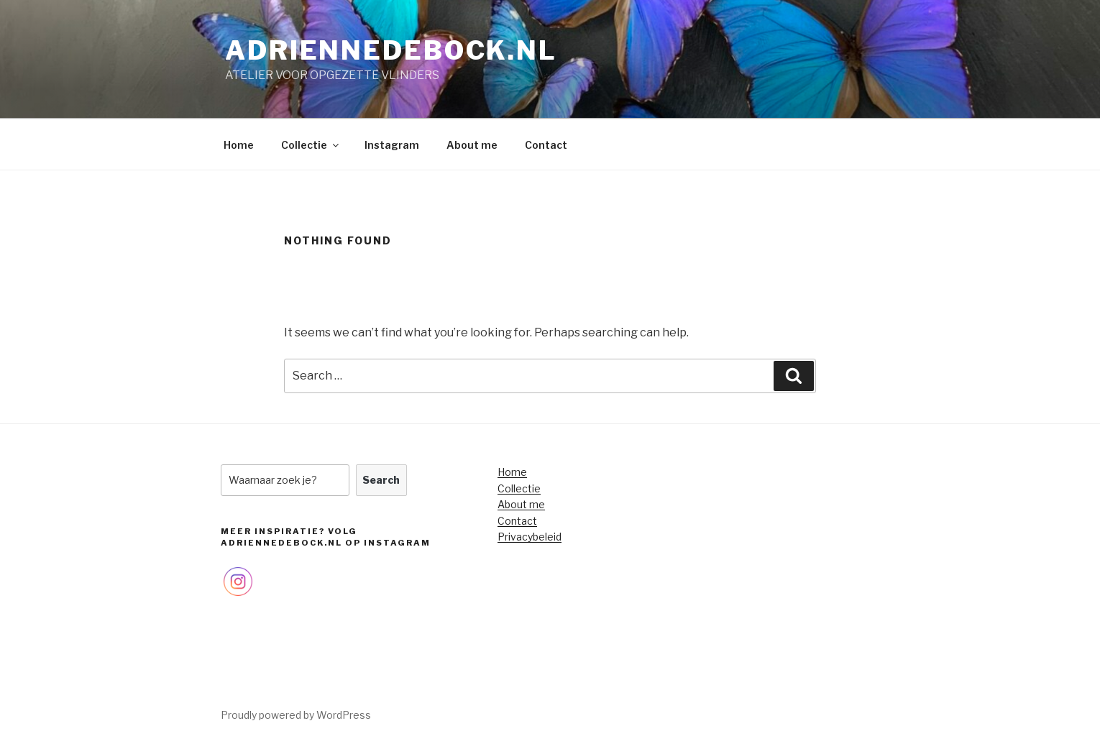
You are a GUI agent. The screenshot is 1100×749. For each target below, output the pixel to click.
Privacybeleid (530, 536)
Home (239, 145)
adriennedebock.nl (391, 50)
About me (472, 145)
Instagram (392, 145)
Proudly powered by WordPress (296, 715)
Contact (546, 145)
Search (381, 480)
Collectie (311, 145)
